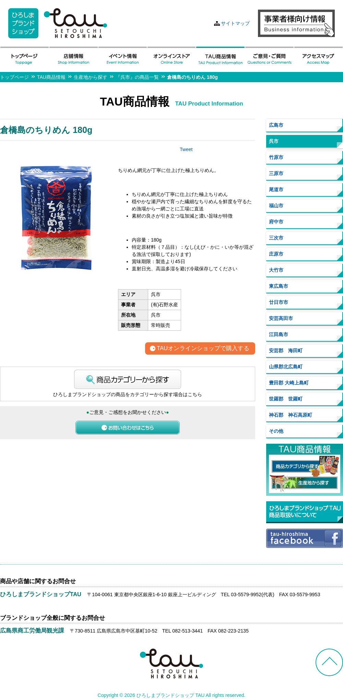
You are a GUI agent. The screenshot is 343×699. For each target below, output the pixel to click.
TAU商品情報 (51, 77)
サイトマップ (235, 23)
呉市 (274, 141)
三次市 (276, 238)
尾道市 (276, 189)
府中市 (276, 221)
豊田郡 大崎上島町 (289, 382)
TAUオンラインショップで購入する (203, 348)
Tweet (186, 149)
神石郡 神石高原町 (290, 415)
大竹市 (276, 270)
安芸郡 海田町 (286, 350)
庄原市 (276, 254)
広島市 (276, 125)
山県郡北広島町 (286, 366)
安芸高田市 (281, 318)
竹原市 (276, 157)
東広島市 (278, 286)
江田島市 (278, 334)
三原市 (276, 173)
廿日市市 (278, 302)
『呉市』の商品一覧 (137, 77)
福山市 (276, 205)
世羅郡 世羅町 (286, 399)
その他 (276, 431)
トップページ (14, 77)
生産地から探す (90, 77)
